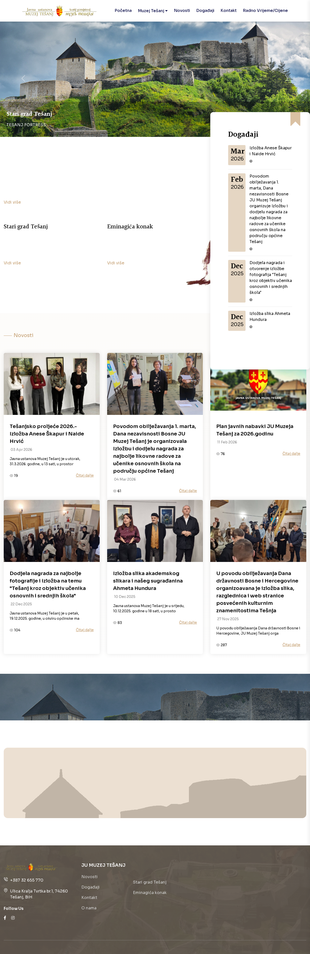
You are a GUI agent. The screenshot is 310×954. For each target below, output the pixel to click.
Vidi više (12, 202)
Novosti (182, 10)
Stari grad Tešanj (149, 882)
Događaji (205, 10)
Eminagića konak (150, 892)
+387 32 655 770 (26, 880)
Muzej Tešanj (153, 10)
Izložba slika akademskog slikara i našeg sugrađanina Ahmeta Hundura (148, 580)
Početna (123, 10)
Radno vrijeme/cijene (265, 10)
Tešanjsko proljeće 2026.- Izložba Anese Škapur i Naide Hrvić (47, 433)
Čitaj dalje (85, 475)
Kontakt (228, 10)
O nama (88, 908)
